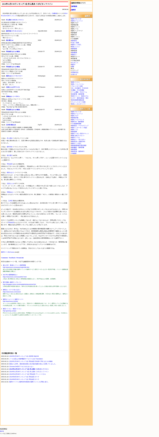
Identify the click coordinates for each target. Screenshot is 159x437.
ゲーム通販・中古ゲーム (79, 92)
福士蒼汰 (10, 155)
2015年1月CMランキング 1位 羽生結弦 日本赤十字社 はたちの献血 (31, 361)
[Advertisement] (17, 334)
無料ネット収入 (76, 44)
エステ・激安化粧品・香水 (79, 98)
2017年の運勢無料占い (10, 275)
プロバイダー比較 (77, 86)
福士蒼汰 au (9, 40)
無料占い (74, 54)
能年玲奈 (10, 147)
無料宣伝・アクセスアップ (79, 125)
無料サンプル (75, 137)
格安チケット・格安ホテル (79, 96)
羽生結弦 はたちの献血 (13, 51)
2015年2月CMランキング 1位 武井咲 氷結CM (24, 356)
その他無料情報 (76, 123)
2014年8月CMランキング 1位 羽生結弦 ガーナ (24, 379)
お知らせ (74, 74)
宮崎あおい (10, 192)
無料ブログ (74, 116)
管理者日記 (74, 72)
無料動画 (74, 6)
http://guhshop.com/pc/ (9, 311)
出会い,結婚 (75, 42)
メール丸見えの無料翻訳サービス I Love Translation (26, 359)
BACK (2, 431)
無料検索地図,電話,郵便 (78, 145)
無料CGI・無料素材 (77, 121)
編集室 (73, 10)
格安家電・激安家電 (77, 94)
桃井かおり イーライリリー (14, 76)
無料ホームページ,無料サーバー (13, 299)
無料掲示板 (74, 118)
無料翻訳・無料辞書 (77, 147)
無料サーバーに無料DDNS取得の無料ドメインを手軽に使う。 (29, 382)
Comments (4, 258)
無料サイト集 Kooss (7, 252)
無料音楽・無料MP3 (77, 151)
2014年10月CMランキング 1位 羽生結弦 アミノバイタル (27, 374)
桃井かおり (10, 172)
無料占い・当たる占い (78, 139)
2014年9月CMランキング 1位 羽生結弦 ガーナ (24, 377)
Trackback (12, 258)
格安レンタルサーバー (78, 104)
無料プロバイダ (76, 19)
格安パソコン (75, 46)
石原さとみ (10, 183)
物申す (73, 64)
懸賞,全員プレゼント (78, 135)
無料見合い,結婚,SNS (78, 141)
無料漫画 (74, 131)
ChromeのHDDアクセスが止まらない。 (22, 366)
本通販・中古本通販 (77, 90)
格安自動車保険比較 (77, 100)
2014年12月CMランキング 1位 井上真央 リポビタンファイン (29, 369)
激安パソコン (75, 82)
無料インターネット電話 (79, 127)
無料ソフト (74, 129)
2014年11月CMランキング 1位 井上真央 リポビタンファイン (29, 371)
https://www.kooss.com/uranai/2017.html (15, 277)
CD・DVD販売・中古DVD (79, 88)
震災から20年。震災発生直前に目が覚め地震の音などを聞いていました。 (33, 364)
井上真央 (10, 138)
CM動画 (54, 13)
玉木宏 (10, 200)
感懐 (72, 66)
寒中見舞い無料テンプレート (12, 282)
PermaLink (20, 258)
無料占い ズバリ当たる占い (12, 290)
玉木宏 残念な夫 (11, 125)
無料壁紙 (74, 48)
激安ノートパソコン (77, 84)
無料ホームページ (77, 21)
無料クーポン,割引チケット (80, 133)
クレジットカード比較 (78, 102)
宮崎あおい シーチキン (13, 96)
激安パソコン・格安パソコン (12, 309)
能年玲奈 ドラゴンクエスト (14, 31)
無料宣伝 (74, 40)
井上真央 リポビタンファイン (15, 20)
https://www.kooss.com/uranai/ (12, 292)
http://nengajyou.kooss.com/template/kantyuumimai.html (19, 284)
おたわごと (74, 62)
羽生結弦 (10, 164)
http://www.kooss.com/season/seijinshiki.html (16, 267)
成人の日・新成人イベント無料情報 (14, 265)
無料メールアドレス (77, 120)
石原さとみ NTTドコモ (13, 87)
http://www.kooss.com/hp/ (10, 301)
